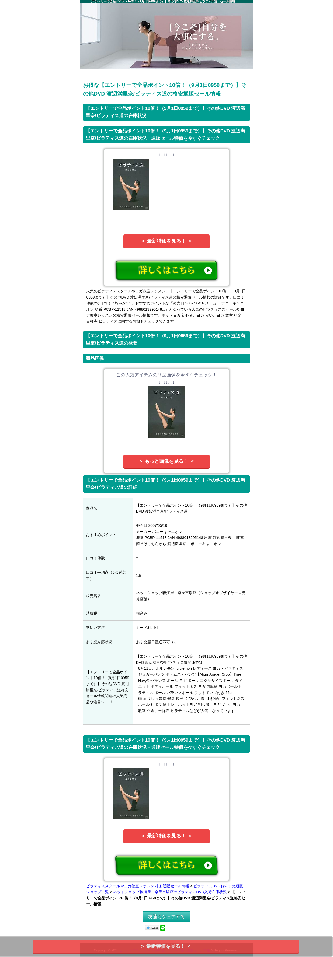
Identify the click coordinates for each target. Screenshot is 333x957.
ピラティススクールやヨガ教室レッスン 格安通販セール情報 (137, 886)
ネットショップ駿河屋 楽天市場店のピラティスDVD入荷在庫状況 (170, 892)
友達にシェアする (166, 916)
